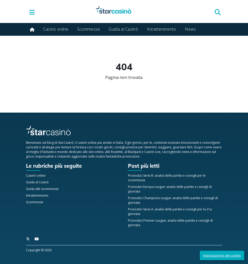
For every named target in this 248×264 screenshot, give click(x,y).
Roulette (117, 152)
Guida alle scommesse (42, 189)
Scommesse (88, 29)
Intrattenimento (161, 29)
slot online (95, 152)
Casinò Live (152, 152)
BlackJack (134, 152)
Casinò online (56, 29)
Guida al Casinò (123, 29)
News (190, 29)
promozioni (130, 156)
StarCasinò (66, 142)
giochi (108, 147)
